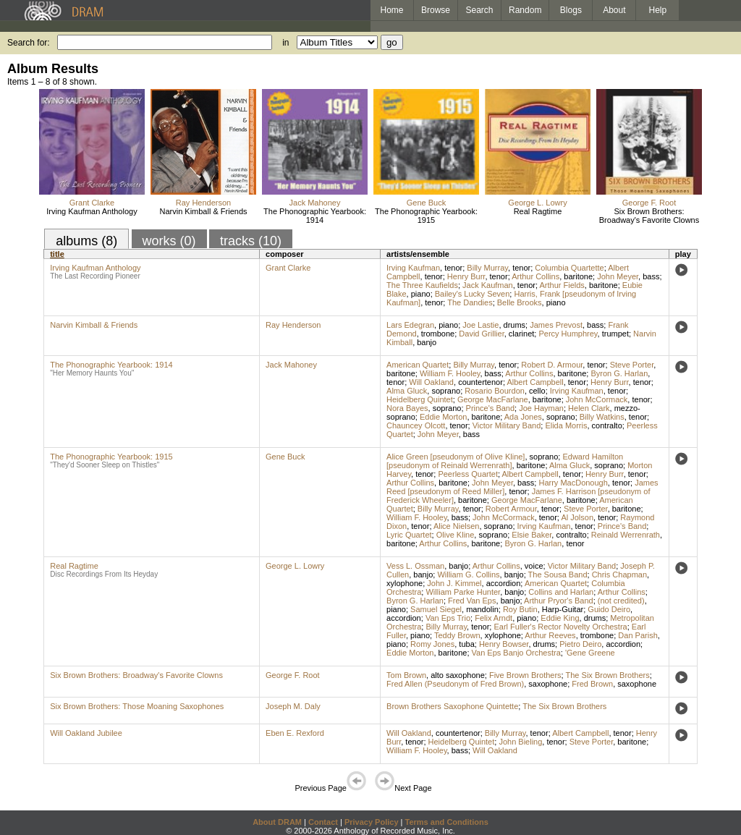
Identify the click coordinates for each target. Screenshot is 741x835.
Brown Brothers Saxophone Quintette (452, 706)
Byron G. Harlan (619, 373)
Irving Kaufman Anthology (91, 211)
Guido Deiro (609, 609)
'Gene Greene (590, 652)
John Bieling (520, 741)
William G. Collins (468, 574)
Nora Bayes (407, 408)
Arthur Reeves (550, 635)
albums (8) (86, 241)
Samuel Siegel (436, 609)
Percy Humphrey (567, 333)
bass (651, 276)
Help (658, 10)
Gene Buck (426, 202)
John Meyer (617, 276)
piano (421, 293)
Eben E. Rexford (295, 733)
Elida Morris (566, 425)
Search (480, 10)
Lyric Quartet (409, 534)
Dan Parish (637, 635)
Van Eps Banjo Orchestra (516, 652)
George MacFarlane (492, 399)
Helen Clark (588, 408)
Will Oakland (431, 382)
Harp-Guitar (562, 609)
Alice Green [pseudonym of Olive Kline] (455, 456)
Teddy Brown (457, 635)
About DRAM (277, 822)
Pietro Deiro (580, 644)
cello (537, 390)
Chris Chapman (619, 574)
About (614, 10)
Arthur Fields (561, 285)
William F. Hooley (450, 373)
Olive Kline (455, 534)
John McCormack (597, 399)
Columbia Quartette (569, 267)
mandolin (482, 609)
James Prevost (556, 325)
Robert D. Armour (552, 364)
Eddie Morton (443, 416)
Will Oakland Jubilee (86, 733)
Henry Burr (466, 276)
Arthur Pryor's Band (558, 600)
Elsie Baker (531, 534)
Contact (323, 822)
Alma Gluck (406, 390)
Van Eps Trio (447, 618)
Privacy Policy (371, 822)
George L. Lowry (537, 202)
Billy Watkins (602, 416)
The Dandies (469, 302)
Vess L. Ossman (415, 565)
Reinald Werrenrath (625, 534)
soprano (445, 390)
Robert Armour (511, 508)
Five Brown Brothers (525, 675)
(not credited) (621, 600)
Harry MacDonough (572, 482)
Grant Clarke (91, 202)
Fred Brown (592, 683)
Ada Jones (523, 416)
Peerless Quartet (468, 474)
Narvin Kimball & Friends (203, 211)
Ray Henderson (203, 202)
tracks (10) (250, 241)
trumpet (615, 333)
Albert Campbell (535, 382)
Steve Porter (632, 364)
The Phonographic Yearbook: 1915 (426, 215)
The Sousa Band (558, 574)
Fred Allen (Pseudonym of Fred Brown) (455, 683)
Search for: (28, 43)
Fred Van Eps (472, 600)
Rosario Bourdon (495, 390)
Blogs (571, 10)
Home (391, 10)
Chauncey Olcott (415, 425)
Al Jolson (577, 517)
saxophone (547, 683)
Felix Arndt (493, 618)
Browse (435, 10)
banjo (426, 342)
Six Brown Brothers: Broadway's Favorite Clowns (649, 215)
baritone (578, 276)
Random (525, 10)
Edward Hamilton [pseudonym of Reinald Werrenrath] (504, 461)
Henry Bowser (503, 644)
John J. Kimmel (454, 583)
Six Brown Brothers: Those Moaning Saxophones (137, 706)
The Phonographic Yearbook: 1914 (314, 215)
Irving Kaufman (413, 267)
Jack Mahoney (315, 202)
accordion (503, 583)
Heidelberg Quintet (419, 399)
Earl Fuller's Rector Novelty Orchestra (560, 626)
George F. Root (649, 202)
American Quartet (417, 364)
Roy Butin (520, 609)
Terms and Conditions (446, 822)
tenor (453, 267)
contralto (607, 425)
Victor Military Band (507, 425)
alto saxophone (458, 675)
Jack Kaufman (487, 285)
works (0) (169, 241)
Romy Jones (432, 644)
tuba (466, 644)
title (57, 254)
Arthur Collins (535, 276)
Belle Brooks (519, 302)
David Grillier (481, 333)
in (285, 43)
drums (515, 325)
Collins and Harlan (560, 592)
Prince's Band (490, 408)
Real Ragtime (538, 211)
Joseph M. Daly (293, 706)
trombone (437, 333)
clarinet (521, 333)
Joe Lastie (480, 325)
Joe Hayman (541, 408)
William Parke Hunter (462, 592)
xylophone (404, 583)
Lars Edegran (410, 325)
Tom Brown (406, 675)
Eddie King (560, 618)
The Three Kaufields (422, 285)
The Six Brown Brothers (608, 675)
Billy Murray (487, 267)
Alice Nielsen (456, 526)
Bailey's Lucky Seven (472, 293)
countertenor (480, 382)
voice (534, 565)
